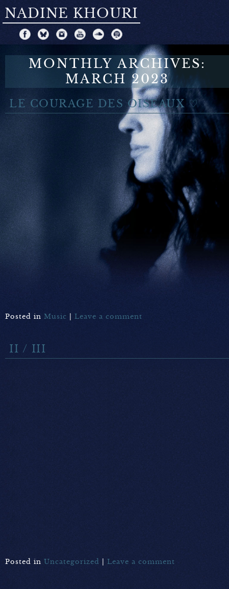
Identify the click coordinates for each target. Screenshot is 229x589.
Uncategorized (71, 561)
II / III (27, 349)
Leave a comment (108, 316)
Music (55, 316)
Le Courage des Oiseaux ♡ (103, 104)
